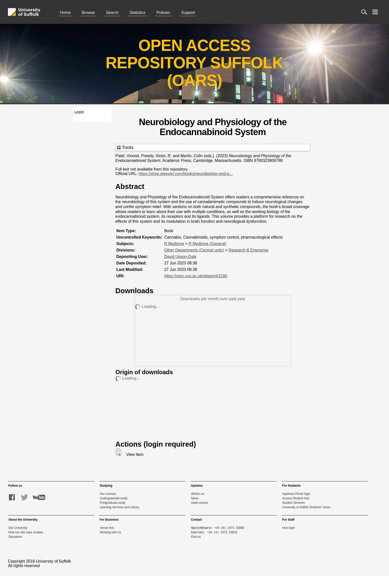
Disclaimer (15, 537)
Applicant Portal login (296, 494)
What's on (197, 494)
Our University (17, 528)
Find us (196, 537)
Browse (88, 12)
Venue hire (107, 528)
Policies (163, 12)
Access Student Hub (295, 498)
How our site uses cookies (25, 532)
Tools (125, 147)
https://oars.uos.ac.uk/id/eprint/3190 (195, 276)
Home (65, 12)
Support (188, 12)
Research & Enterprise (248, 250)
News (194, 498)
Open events (199, 502)
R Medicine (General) (207, 244)
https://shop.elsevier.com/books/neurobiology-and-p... (186, 174)
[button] (118, 452)
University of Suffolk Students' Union (306, 507)
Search (112, 12)
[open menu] (375, 12)
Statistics (137, 12)
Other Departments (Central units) (194, 250)
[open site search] (364, 12)
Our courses (108, 494)
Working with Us (110, 532)
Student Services (293, 502)
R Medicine (174, 244)
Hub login (288, 528)
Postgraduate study (112, 502)
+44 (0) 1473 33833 (222, 532)
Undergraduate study (114, 498)
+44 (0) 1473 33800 (229, 528)
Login (79, 112)
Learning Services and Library (119, 507)
